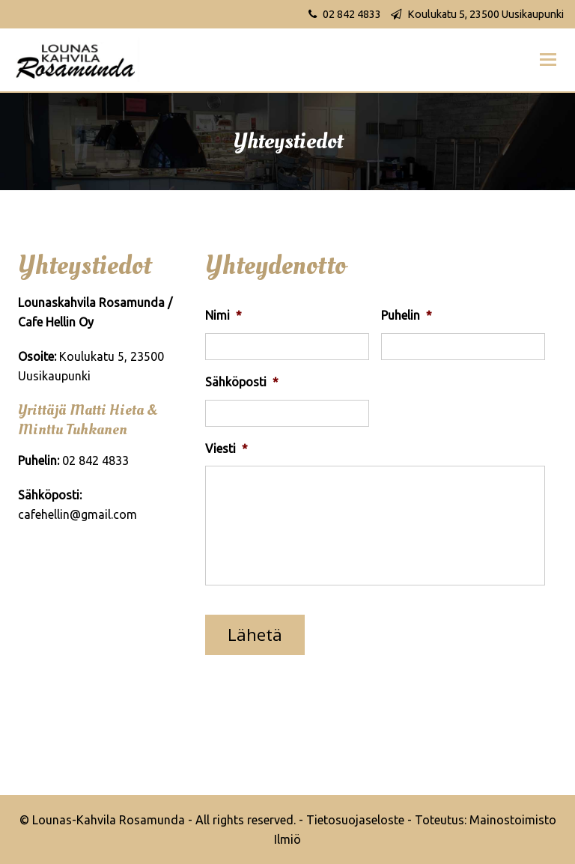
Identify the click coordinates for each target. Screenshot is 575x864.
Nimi (223, 315)
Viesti (226, 448)
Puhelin (406, 315)
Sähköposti (242, 382)
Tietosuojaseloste (355, 820)
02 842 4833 (352, 14)
